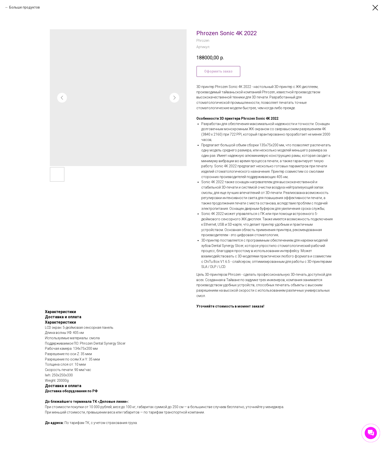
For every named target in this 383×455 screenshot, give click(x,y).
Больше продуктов (24, 7)
